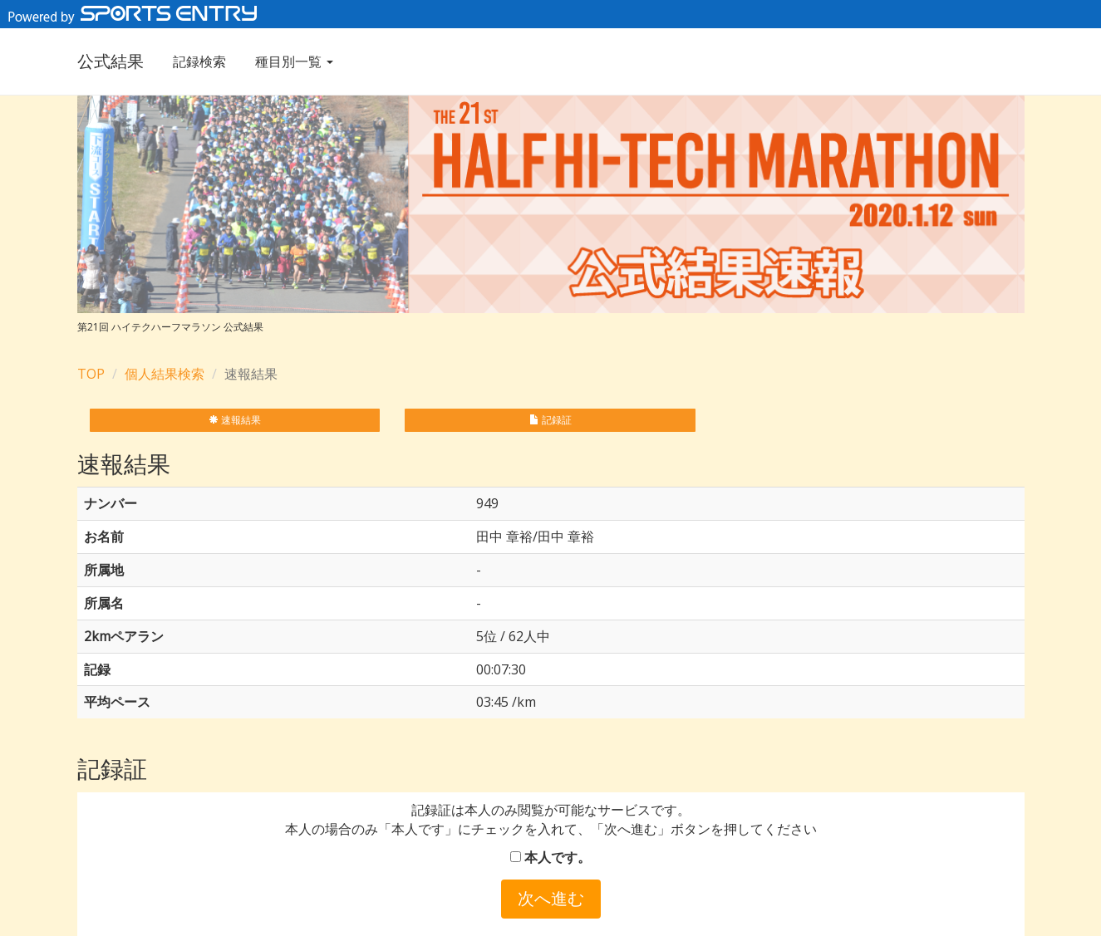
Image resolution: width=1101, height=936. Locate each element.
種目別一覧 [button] (294, 61)
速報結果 (235, 420)
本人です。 (550, 857)
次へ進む (551, 898)
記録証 (550, 420)
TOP (91, 374)
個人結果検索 (164, 374)
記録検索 (199, 61)
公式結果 (110, 61)
